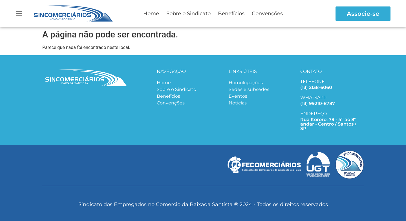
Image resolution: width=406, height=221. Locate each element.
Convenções (267, 13)
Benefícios (231, 13)
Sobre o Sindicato (188, 13)
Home (151, 13)
